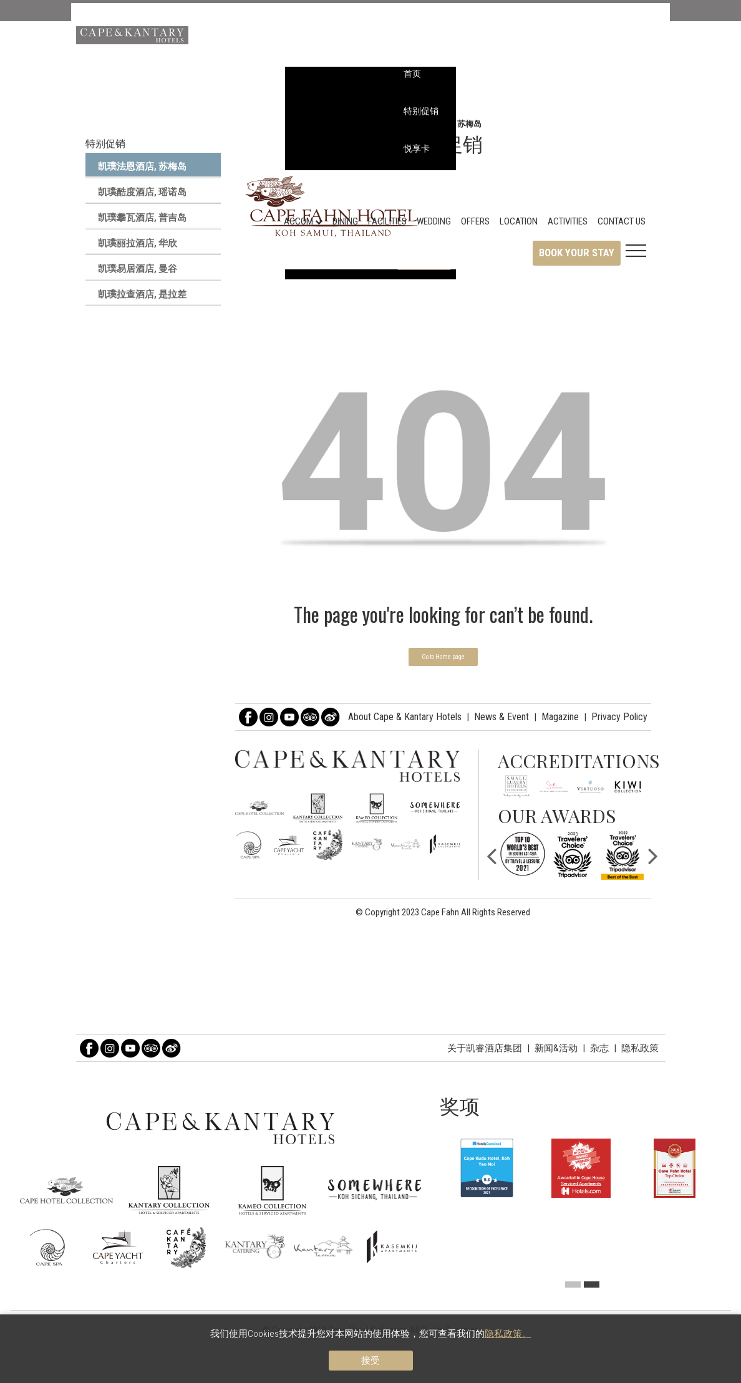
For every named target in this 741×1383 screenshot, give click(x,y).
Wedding (434, 221)
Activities (568, 221)
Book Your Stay (576, 252)
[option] (523, 854)
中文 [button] (618, 56)
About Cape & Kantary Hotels (405, 717)
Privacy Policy (619, 717)
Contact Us (622, 221)
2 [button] (591, 1284)
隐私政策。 (508, 1333)
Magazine (560, 717)
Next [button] (653, 855)
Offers (475, 221)
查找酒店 (627, 35)
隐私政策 (640, 1048)
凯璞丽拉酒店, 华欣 (137, 243)
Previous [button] (491, 855)
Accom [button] (303, 221)
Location (519, 221)
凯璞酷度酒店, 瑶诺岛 (142, 192)
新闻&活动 (556, 1048)
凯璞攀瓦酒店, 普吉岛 (142, 217)
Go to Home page (443, 656)
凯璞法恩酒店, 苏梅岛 (142, 166)
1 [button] (573, 1284)
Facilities (387, 221)
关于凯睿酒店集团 (484, 1048)
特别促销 (421, 111)
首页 (412, 74)
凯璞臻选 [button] (627, 14)
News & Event (501, 717)
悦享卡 (417, 148)
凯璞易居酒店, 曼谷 (137, 268)
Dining (345, 221)
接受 (370, 1360)
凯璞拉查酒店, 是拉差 (142, 294)
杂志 (599, 1048)
